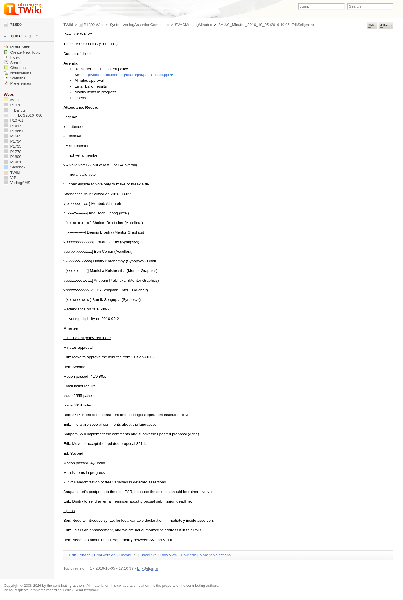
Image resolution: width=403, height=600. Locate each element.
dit (372, 25)
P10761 (14, 120)
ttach (386, 25)
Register (31, 36)
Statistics (15, 78)
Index (12, 57)
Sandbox (15, 167)
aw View (168, 555)
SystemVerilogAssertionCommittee (139, 25)
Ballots (15, 110)
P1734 (12, 141)
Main (11, 100)
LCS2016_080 (23, 115)
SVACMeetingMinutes (193, 25)
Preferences (17, 83)
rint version (105, 555)
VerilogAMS (17, 183)
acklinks (148, 555)
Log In (13, 36)
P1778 (12, 152)
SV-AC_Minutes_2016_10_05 (243, 25)
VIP (10, 177)
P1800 (13, 24)
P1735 (12, 146)
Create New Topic (22, 52)
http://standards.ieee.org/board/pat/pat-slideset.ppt (128, 75)
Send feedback (87, 590)
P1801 (12, 162)
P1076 (12, 105)
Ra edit (188, 555)
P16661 (14, 131)
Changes (15, 68)
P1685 (12, 136)
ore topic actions (215, 555)
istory (125, 555)
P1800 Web (94, 25)
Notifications (17, 73)
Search (13, 63)
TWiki (68, 25)
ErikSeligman (302, 25)
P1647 (12, 126)
